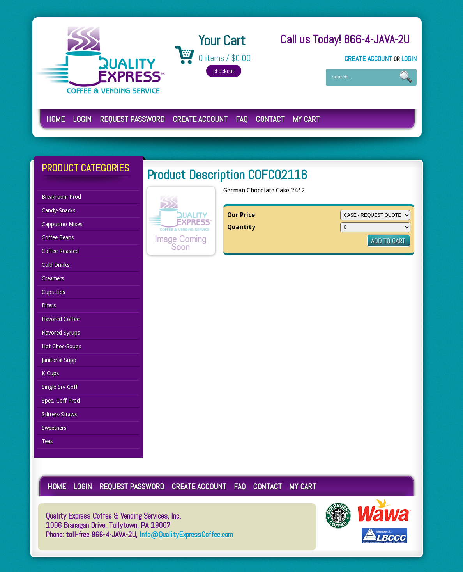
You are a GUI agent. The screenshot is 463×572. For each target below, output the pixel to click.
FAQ (241, 119)
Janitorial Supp (59, 360)
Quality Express (101, 60)
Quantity (241, 227)
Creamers (53, 278)
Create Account (368, 58)
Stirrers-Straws (59, 414)
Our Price (241, 215)
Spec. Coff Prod (61, 400)
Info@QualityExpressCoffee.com (186, 534)
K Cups (50, 373)
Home (55, 119)
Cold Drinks (55, 265)
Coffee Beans (58, 237)
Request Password (132, 119)
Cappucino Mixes (62, 224)
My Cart (306, 119)
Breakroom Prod (61, 197)
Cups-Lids (53, 292)
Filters (49, 305)
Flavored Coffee (61, 319)
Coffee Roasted (60, 251)
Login (409, 58)
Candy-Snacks (58, 210)
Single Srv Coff (60, 387)
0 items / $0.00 (224, 58)
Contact (270, 119)
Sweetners (54, 428)
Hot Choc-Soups (61, 346)
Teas (47, 441)
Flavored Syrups (61, 333)
